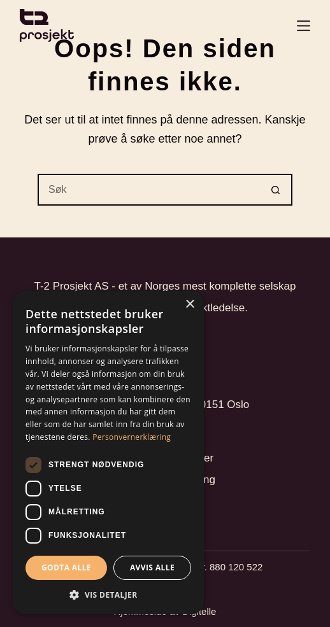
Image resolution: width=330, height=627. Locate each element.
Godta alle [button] (66, 567)
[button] (108, 595)
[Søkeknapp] (276, 190)
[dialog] (108, 452)
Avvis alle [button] (152, 567)
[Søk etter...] (149, 190)
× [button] (189, 304)
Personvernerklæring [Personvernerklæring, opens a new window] (131, 437)
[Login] (303, 25)
